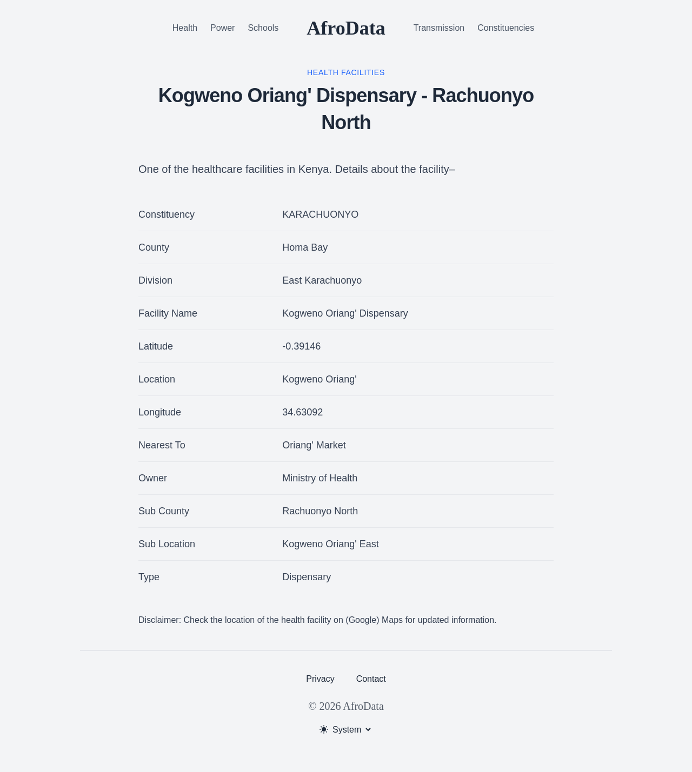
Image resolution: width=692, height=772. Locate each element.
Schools (263, 27)
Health (184, 27)
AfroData (346, 28)
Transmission (439, 27)
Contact (371, 678)
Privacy (320, 678)
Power (222, 27)
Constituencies (505, 27)
